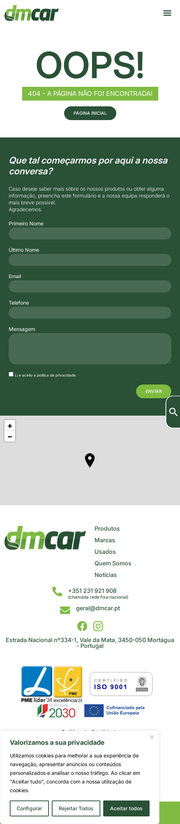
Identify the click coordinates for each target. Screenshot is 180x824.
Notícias (106, 574)
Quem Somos (113, 563)
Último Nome (24, 249)
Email (15, 276)
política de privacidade (56, 375)
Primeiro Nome (26, 223)
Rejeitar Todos (76, 808)
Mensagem (22, 329)
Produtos (107, 528)
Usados (105, 551)
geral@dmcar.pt (98, 608)
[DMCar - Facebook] (82, 626)
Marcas (105, 540)
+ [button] (10, 425)
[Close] (151, 736)
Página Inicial (90, 113)
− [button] (10, 436)
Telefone (19, 302)
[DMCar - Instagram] (98, 626)
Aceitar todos (126, 808)
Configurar (29, 808)
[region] (79, 777)
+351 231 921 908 (92, 590)
